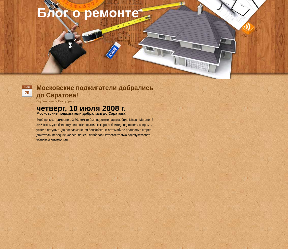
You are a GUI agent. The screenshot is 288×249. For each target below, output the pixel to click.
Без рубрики (66, 101)
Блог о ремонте (88, 12)
